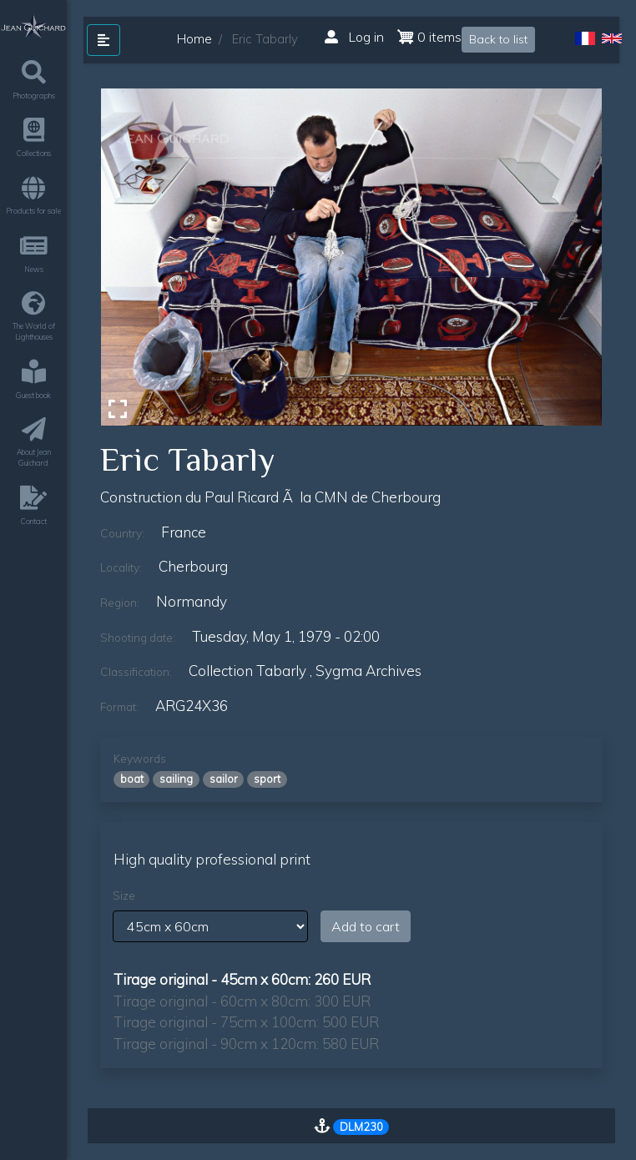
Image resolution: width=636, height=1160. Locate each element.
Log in (354, 36)
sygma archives (368, 670)
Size (124, 895)
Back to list (498, 39)
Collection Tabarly (247, 670)
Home (194, 39)
